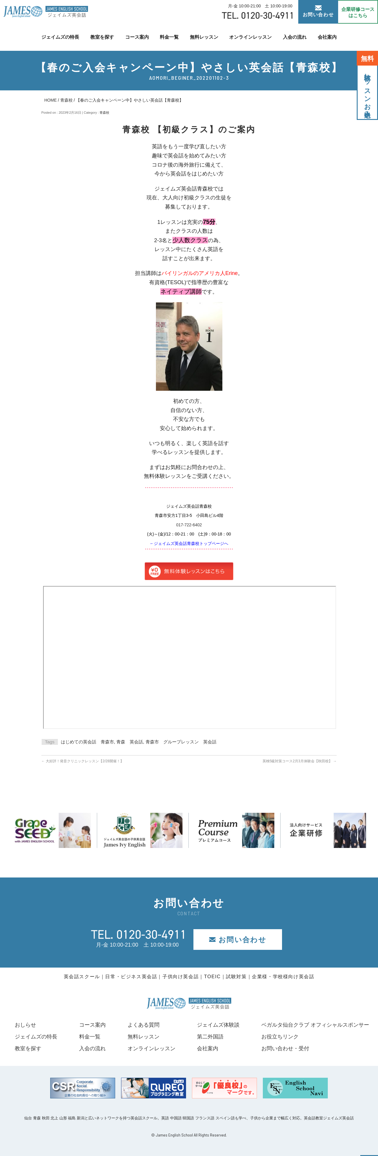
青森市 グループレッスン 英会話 (181, 741)
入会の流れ (295, 37)
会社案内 (327, 37)
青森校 (66, 100)
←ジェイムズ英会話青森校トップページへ (189, 543)
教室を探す (102, 37)
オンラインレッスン (250, 37)
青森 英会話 (129, 741)
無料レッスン (204, 37)
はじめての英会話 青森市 (87, 741)
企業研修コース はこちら (357, 12)
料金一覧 (169, 37)
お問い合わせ (318, 11)
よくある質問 (143, 1025)
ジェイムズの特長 (60, 37)
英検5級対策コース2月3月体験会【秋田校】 (300, 761)
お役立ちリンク (280, 1037)
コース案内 (137, 37)
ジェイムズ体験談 (218, 1025)
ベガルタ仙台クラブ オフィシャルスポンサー (315, 1025)
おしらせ (25, 1025)
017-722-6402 (189, 524)
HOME (50, 100)
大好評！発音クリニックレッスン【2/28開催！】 (82, 761)
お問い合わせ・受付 (285, 1048)
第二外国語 (210, 1037)
